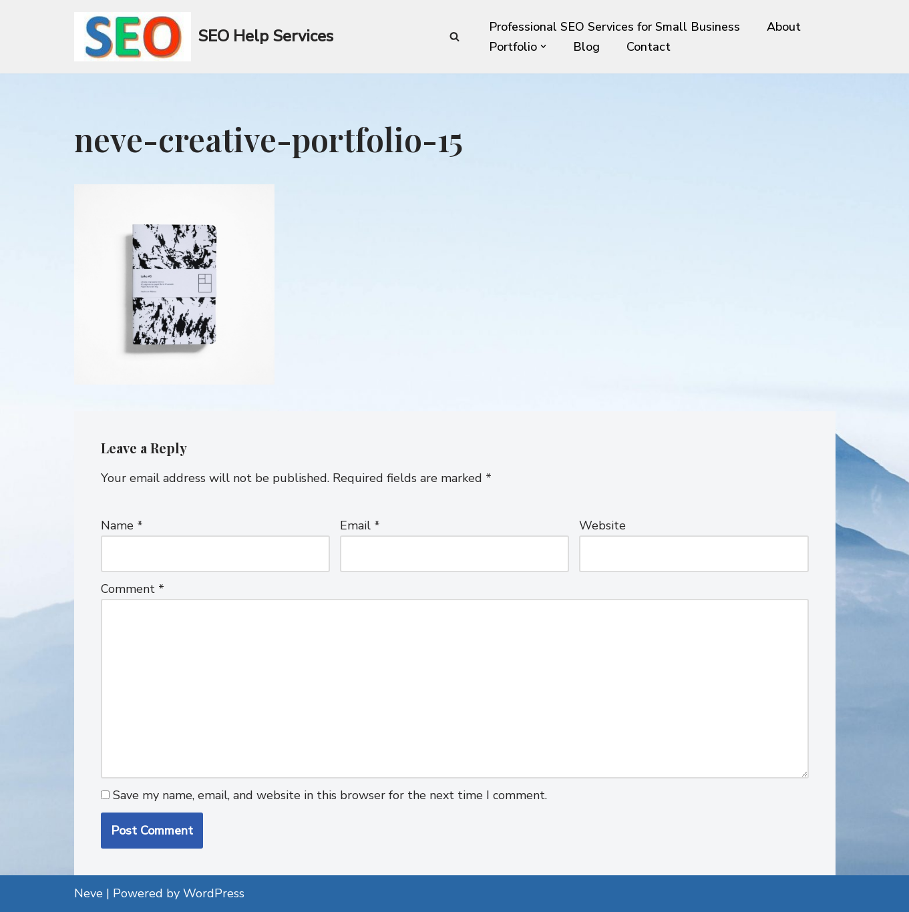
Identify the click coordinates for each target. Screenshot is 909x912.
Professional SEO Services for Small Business (614, 27)
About (784, 27)
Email (360, 525)
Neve (88, 893)
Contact (648, 47)
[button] (543, 46)
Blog (586, 47)
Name (122, 525)
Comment (132, 589)
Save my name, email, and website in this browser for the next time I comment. (330, 795)
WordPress (213, 893)
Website (602, 525)
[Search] (454, 36)
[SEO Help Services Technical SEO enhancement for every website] (203, 36)
